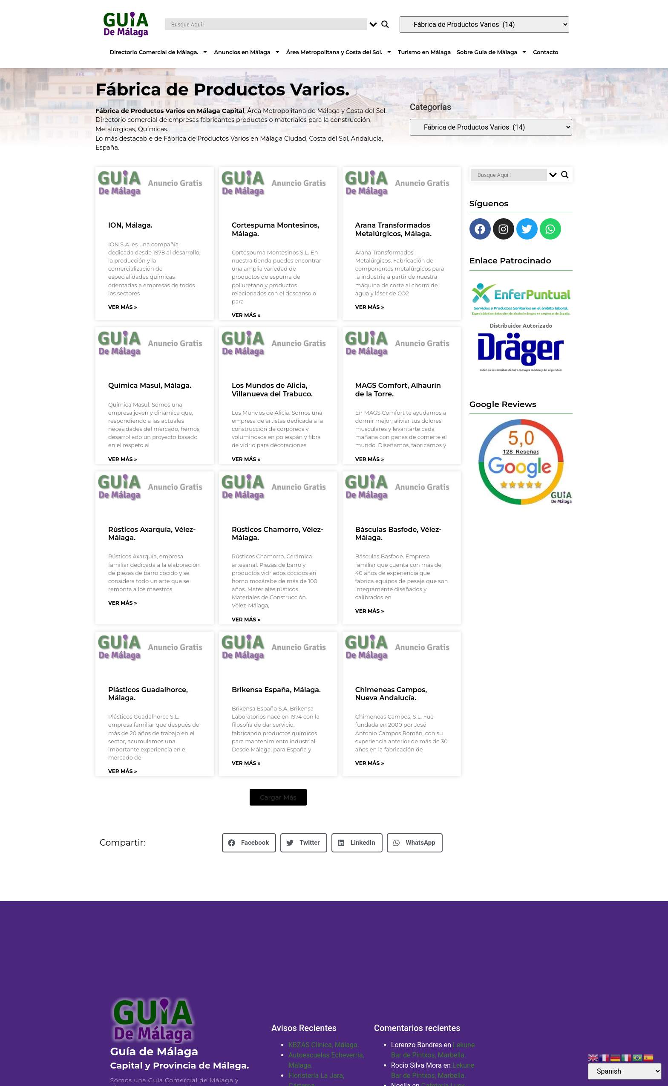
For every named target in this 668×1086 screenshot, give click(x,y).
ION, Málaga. (130, 235)
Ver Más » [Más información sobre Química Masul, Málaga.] (122, 469)
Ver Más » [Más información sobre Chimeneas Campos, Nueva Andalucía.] (369, 773)
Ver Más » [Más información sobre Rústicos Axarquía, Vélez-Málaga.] (122, 613)
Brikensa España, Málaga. (276, 700)
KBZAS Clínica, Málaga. (323, 1055)
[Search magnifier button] (385, 24)
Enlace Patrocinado (510, 271)
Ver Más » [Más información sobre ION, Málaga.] (122, 317)
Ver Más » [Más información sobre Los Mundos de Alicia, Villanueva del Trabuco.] (246, 469)
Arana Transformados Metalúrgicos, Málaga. (393, 239)
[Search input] (268, 24)
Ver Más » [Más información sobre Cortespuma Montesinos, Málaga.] (246, 325)
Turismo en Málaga (424, 52)
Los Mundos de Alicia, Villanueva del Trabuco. (272, 400)
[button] (278, 807)
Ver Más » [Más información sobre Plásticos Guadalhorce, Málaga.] (122, 781)
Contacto (545, 52)
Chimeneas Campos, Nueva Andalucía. (391, 704)
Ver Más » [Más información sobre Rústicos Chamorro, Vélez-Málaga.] (246, 630)
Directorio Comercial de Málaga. (159, 52)
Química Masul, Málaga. (149, 396)
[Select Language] (625, 1071)
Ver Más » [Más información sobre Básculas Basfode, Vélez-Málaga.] (369, 621)
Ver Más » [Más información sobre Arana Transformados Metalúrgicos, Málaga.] (369, 317)
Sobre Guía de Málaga (492, 52)
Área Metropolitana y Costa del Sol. (339, 52)
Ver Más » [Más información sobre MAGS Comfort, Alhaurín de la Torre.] (369, 469)
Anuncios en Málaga (247, 52)
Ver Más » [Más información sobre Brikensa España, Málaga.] (246, 773)
